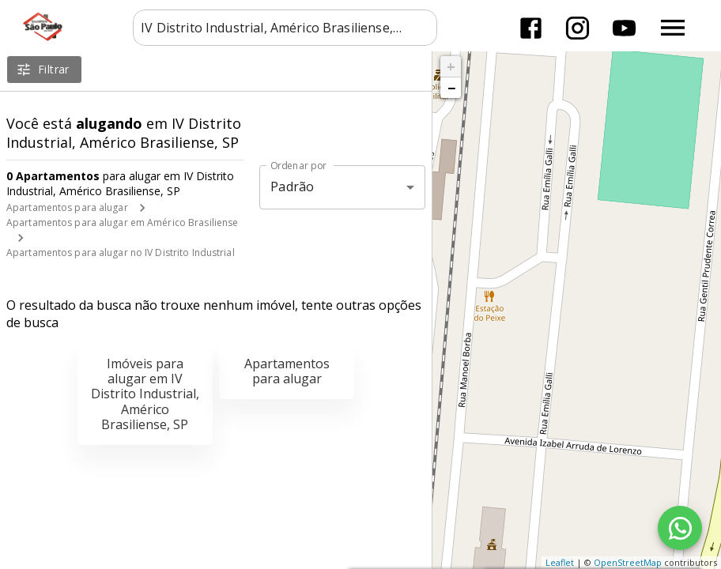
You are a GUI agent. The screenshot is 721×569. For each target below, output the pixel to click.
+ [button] (451, 66)
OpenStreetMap (628, 562)
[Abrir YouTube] (624, 28)
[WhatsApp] (680, 528)
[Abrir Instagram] (577, 28)
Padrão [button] (292, 186)
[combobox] (285, 27)
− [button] (451, 87)
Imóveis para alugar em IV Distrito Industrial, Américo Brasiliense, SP (145, 394)
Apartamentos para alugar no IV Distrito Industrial (120, 252)
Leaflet (559, 562)
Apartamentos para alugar (67, 207)
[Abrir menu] (672, 27)
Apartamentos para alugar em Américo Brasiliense (122, 222)
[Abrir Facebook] (531, 28)
